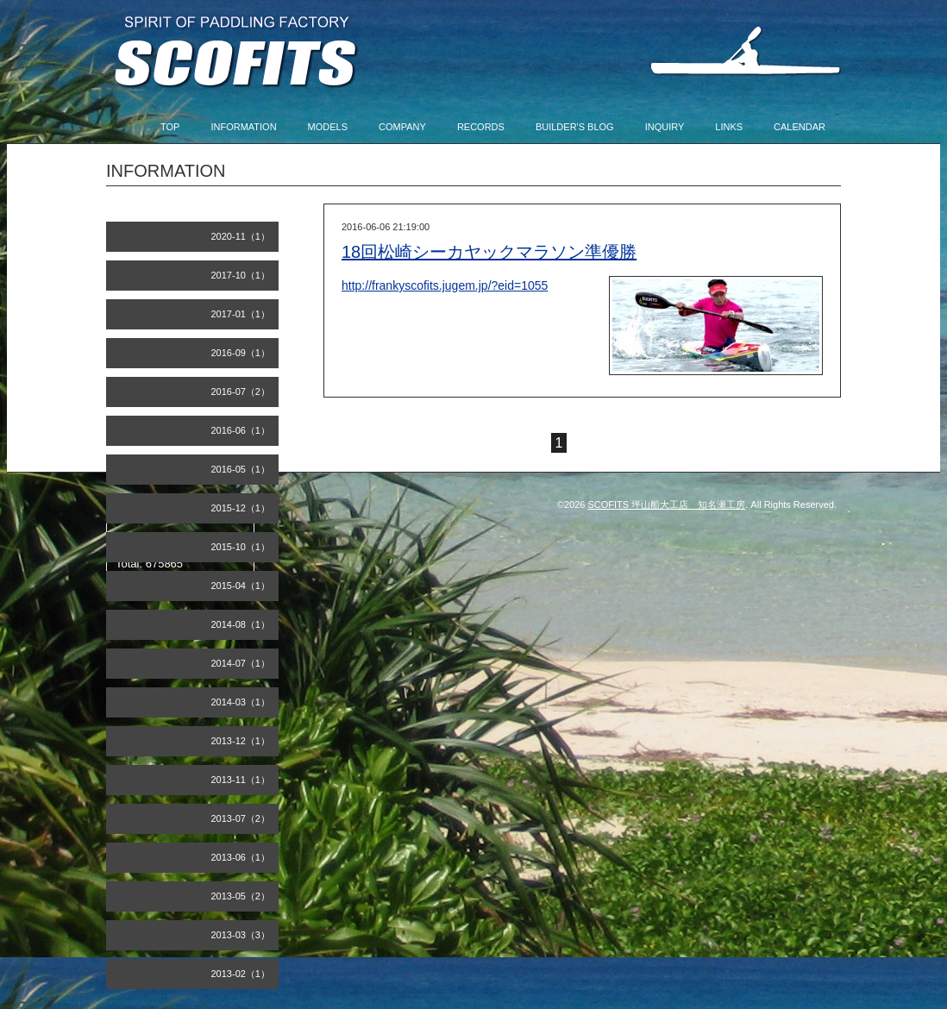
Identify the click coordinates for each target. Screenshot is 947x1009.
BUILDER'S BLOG (575, 127)
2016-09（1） (241, 353)
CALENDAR (799, 127)
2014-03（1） (241, 702)
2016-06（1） (241, 430)
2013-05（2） (241, 896)
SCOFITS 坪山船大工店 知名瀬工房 (667, 504)
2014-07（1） (241, 663)
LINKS (729, 127)
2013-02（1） (241, 973)
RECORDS (481, 127)
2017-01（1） (241, 314)
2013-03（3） (241, 935)
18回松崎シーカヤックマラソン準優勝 (489, 251)
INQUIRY (665, 127)
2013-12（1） (241, 741)
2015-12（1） (241, 508)
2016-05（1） (241, 469)
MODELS (328, 127)
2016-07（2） (241, 391)
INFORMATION (243, 127)
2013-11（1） (241, 779)
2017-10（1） (241, 275)
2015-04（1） (241, 585)
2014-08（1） (241, 624)
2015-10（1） (241, 547)
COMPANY (402, 127)
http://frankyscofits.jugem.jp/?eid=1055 (445, 285)
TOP (169, 127)
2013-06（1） (241, 857)
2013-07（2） (241, 818)
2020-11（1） (241, 236)
